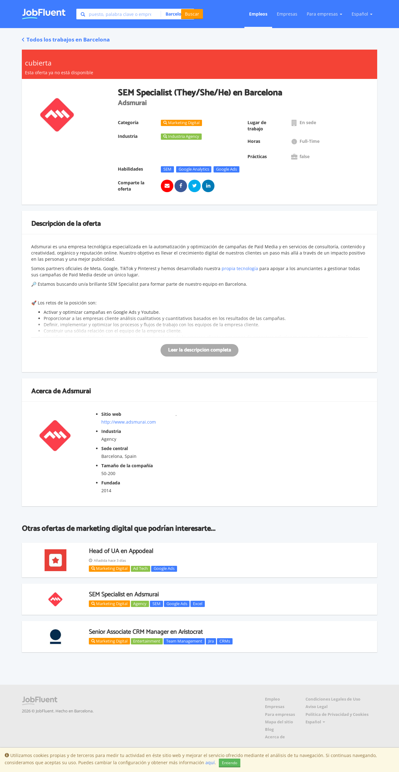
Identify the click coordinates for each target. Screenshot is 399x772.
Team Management (184, 641)
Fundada (110, 483)
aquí (210, 762)
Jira (211, 641)
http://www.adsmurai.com (128, 422)
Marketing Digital (109, 568)
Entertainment (146, 641)
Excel (197, 603)
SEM (167, 169)
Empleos (258, 14)
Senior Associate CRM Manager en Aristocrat (146, 632)
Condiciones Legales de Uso (332, 699)
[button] (176, 14)
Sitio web (111, 414)
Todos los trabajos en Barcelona (66, 39)
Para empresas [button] (324, 14)
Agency (140, 603)
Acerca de (275, 737)
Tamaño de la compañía (127, 466)
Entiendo (229, 762)
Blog (269, 729)
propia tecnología (240, 268)
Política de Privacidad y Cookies (336, 714)
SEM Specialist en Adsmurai (124, 595)
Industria (111, 431)
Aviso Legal (316, 706)
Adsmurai (76, 391)
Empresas (287, 14)
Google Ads (226, 169)
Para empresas (280, 714)
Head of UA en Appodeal (121, 551)
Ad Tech (140, 568)
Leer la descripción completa (199, 350)
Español (362, 14)
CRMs (224, 641)
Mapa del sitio (279, 722)
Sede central (114, 448)
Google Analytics (194, 169)
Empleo (272, 699)
